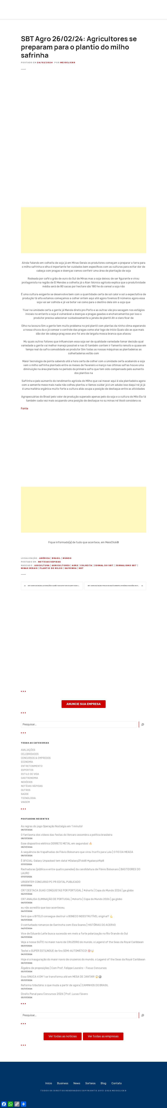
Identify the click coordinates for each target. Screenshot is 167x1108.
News (76, 1084)
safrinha (71, 568)
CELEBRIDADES (30, 755)
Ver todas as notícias (62, 1037)
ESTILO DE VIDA (30, 775)
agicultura (42, 565)
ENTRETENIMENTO (31, 767)
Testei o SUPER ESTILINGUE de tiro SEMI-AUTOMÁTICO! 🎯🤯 (57, 951)
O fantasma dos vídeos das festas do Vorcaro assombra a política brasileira (66, 836)
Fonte (24, 408)
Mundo (67, 558)
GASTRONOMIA (29, 779)
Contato (116, 1084)
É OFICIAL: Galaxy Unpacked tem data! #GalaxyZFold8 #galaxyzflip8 (62, 861)
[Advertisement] (83, 230)
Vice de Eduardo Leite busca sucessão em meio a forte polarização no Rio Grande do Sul (74, 934)
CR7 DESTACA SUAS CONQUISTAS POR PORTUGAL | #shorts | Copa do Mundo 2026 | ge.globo (77, 891)
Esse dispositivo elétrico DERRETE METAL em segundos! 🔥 (56, 844)
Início (48, 1084)
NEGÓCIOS (26, 783)
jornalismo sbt (126, 565)
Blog (103, 1084)
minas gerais (29, 568)
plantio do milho (51, 568)
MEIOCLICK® (119, 1092)
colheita (86, 565)
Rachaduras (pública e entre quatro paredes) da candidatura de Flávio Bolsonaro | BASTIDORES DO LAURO (80, 872)
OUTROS (25, 791)
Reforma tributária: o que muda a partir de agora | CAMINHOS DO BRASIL (64, 986)
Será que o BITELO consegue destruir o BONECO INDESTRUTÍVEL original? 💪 (67, 917)
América (44, 558)
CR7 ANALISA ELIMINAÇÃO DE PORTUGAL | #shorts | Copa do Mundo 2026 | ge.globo (71, 900)
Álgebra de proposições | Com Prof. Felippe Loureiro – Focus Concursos (64, 969)
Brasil (56, 558)
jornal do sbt (103, 565)
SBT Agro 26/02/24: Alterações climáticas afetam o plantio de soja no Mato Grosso (57, 586)
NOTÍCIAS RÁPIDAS (49, 562)
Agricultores (61, 565)
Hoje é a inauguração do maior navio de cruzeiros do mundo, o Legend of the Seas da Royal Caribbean (83, 960)
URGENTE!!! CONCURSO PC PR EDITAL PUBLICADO (50, 882)
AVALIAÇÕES (28, 751)
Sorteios (90, 1084)
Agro (75, 565)
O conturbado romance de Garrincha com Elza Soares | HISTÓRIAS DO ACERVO (68, 926)
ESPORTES (27, 771)
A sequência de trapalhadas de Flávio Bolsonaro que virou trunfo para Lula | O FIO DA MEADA (77, 853)
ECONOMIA (27, 763)
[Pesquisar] (142, 726)
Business (62, 1084)
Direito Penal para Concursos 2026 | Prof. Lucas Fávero (54, 994)
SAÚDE (25, 795)
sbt (81, 568)
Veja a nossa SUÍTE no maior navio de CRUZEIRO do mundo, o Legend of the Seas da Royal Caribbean (82, 943)
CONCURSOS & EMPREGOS (36, 759)
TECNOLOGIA (28, 799)
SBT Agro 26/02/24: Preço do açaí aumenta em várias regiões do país (117, 586)
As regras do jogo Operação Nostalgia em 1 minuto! (52, 827)
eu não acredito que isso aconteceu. (43, 908)
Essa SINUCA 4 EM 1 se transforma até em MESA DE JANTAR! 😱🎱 (61, 977)
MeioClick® (67, 62)
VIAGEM (25, 803)
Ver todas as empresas (103, 1037)
